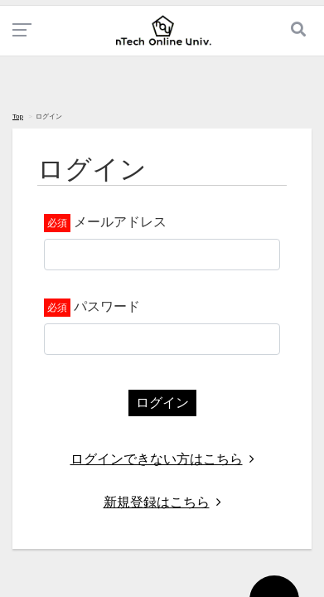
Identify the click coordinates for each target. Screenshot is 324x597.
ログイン (162, 403)
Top (17, 116)
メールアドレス (120, 222)
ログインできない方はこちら (162, 459)
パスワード (107, 306)
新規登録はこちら (162, 502)
